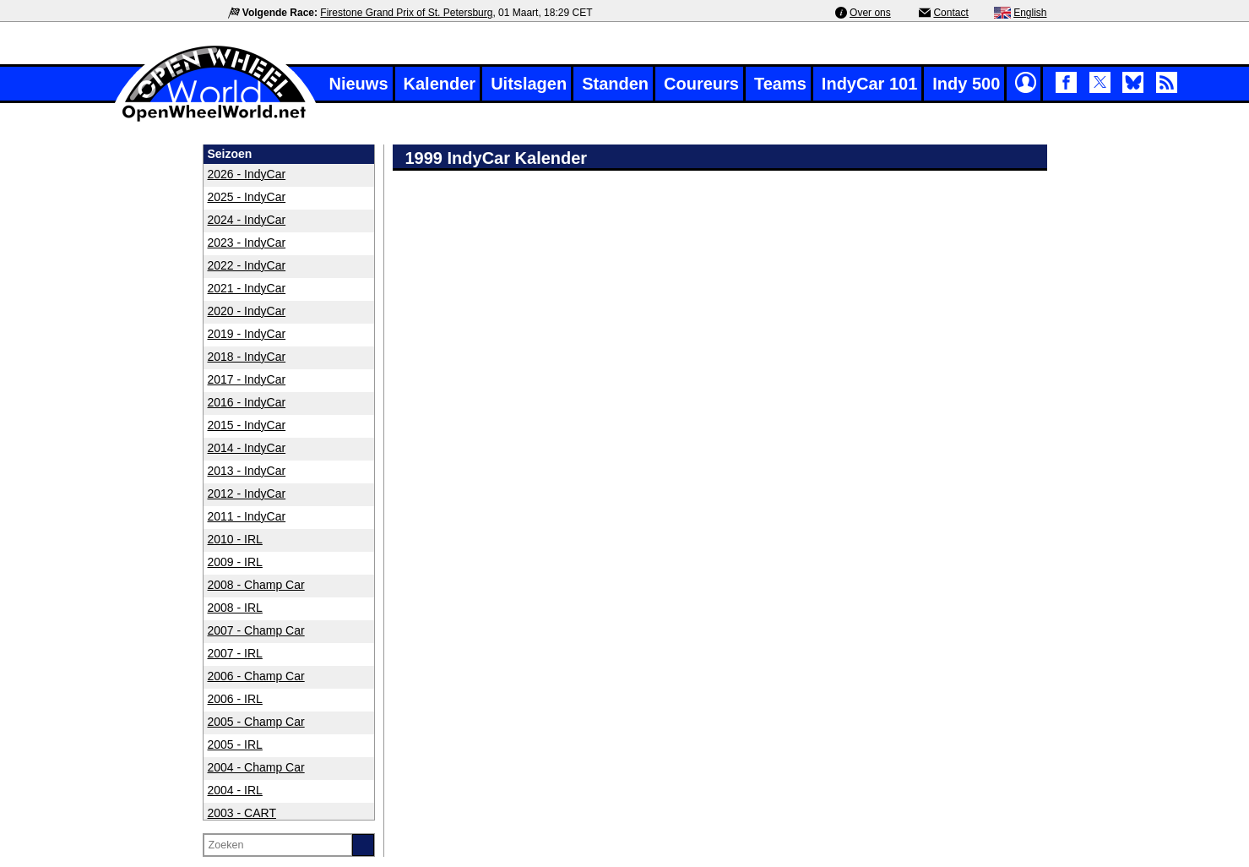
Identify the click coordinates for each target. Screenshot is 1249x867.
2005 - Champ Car (256, 721)
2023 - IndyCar (247, 242)
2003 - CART (242, 813)
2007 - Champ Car (256, 630)
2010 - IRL (235, 539)
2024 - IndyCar (247, 219)
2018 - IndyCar (247, 356)
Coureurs (701, 83)
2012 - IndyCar (247, 493)
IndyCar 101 (869, 83)
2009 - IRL (235, 562)
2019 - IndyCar (247, 334)
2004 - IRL (235, 790)
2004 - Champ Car (256, 767)
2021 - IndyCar (247, 288)
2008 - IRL (235, 607)
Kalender (440, 83)
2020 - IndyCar (247, 311)
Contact (950, 13)
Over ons (870, 13)
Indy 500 (966, 83)
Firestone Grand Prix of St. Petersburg (406, 13)
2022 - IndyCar (247, 265)
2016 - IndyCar (247, 402)
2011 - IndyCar (247, 516)
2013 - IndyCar (247, 470)
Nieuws (358, 83)
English (1029, 13)
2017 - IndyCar (247, 379)
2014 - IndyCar (247, 448)
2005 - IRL (235, 744)
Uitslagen (529, 83)
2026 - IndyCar (247, 174)
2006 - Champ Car (256, 676)
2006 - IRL (235, 699)
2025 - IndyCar (247, 197)
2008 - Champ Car (256, 585)
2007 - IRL (235, 653)
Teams (780, 83)
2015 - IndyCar (247, 425)
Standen (615, 83)
